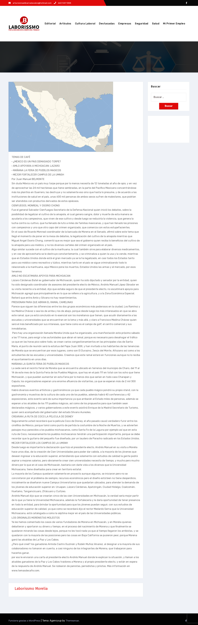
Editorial (50, 23)
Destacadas (107, 23)
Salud (155, 23)
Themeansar (72, 620)
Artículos (65, 23)
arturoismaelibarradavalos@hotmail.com (30, 3)
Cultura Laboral (85, 23)
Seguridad (141, 23)
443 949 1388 (62, 3)
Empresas (124, 23)
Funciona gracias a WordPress (25, 620)
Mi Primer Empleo (174, 23)
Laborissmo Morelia (31, 588)
